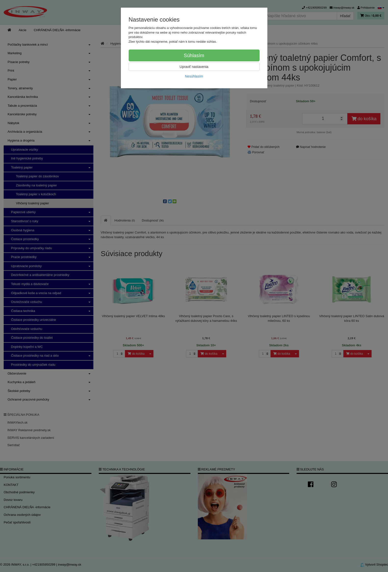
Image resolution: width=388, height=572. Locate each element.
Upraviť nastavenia (194, 67)
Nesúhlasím (194, 76)
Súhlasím (194, 55)
